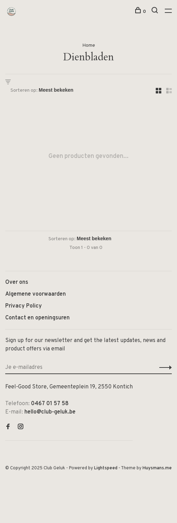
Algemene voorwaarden (35, 294)
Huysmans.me (157, 468)
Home (88, 45)
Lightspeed (105, 468)
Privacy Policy (23, 306)
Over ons (16, 282)
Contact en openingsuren (37, 317)
